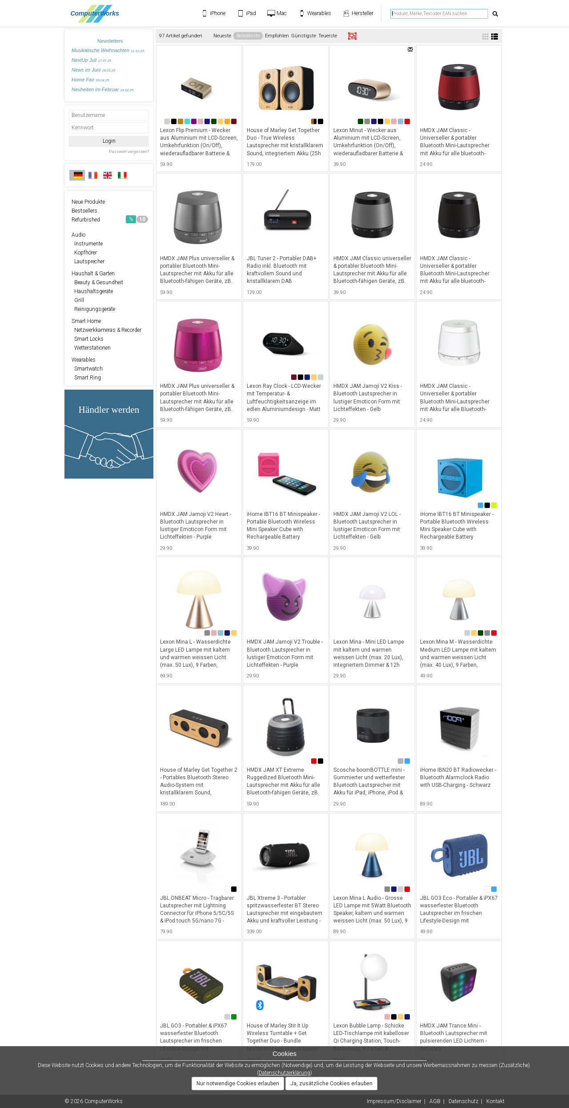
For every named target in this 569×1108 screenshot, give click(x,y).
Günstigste (303, 36)
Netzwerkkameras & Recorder (106, 330)
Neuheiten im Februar (102, 89)
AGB (435, 1101)
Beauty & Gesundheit (97, 282)
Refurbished (110, 219)
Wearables (84, 360)
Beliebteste (248, 36)
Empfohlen (277, 36)
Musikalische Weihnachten (108, 50)
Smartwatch (87, 369)
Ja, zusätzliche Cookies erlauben (331, 1083)
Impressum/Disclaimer (394, 1101)
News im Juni (93, 70)
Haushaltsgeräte (92, 291)
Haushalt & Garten (93, 273)
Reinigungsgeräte (93, 309)
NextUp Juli (91, 60)
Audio (78, 235)
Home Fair (90, 79)
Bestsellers (84, 211)
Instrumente (87, 244)
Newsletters (110, 41)
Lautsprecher (88, 261)
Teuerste (327, 36)
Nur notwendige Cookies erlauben (237, 1083)
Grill (78, 300)
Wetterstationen (91, 348)
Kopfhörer (84, 253)
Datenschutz (463, 1101)
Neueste (222, 36)
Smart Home (86, 321)
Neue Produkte (88, 202)
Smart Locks (88, 339)
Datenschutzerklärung (284, 1073)
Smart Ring (86, 378)
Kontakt (495, 1101)
